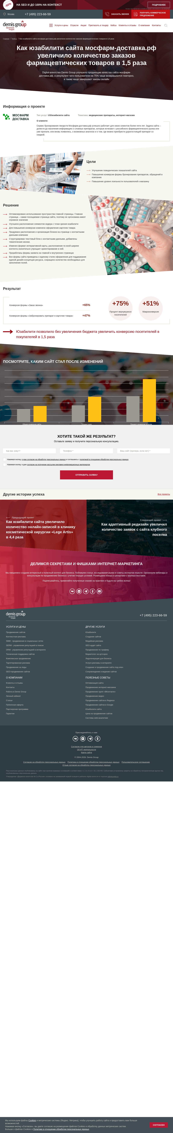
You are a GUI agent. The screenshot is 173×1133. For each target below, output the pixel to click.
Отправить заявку (86, 475)
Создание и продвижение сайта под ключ (104, 667)
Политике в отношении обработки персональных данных (61, 1129)
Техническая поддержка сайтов (20, 654)
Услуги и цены (61, 25)
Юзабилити (91, 632)
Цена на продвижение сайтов (99, 713)
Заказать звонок (117, 14)
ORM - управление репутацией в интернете (26, 650)
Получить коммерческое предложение (150, 14)
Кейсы (114, 25)
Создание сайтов (93, 636)
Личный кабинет (13, 696)
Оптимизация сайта (94, 683)
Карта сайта (86, 752)
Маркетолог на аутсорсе (97, 654)
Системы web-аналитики (97, 718)
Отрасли (74, 25)
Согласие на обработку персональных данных (44, 762)
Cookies (32, 1120)
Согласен (159, 1125)
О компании (144, 25)
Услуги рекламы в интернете (99, 663)
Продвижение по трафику (97, 650)
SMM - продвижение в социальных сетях (24, 641)
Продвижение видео (95, 696)
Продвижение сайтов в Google (99, 705)
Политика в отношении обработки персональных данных (93, 762)
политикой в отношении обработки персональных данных (104, 459)
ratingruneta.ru (113, 776)
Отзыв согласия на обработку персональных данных (86, 765)
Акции (83, 25)
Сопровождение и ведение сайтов (101, 671)
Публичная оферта (14, 705)
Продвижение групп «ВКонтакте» (101, 692)
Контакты (156, 25)
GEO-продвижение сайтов (18, 671)
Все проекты (164, 494)
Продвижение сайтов (15, 632)
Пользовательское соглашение (136, 762)
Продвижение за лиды (16, 667)
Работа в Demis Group (16, 692)
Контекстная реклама (16, 636)
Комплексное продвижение (18, 658)
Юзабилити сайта (94, 709)
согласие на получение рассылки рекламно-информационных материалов (58, 465)
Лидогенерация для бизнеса (98, 658)
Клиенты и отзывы (127, 25)
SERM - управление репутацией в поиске (25, 645)
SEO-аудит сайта (93, 645)
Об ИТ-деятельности (86, 749)
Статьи (9, 700)
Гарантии (10, 713)
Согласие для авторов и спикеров (86, 746)
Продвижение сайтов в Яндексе (100, 700)
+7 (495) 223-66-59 (38, 14)
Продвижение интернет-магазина (101, 687)
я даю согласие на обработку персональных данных (44, 459)
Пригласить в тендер (98, 25)
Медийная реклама (94, 641)
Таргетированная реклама (18, 663)
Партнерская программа (17, 709)
